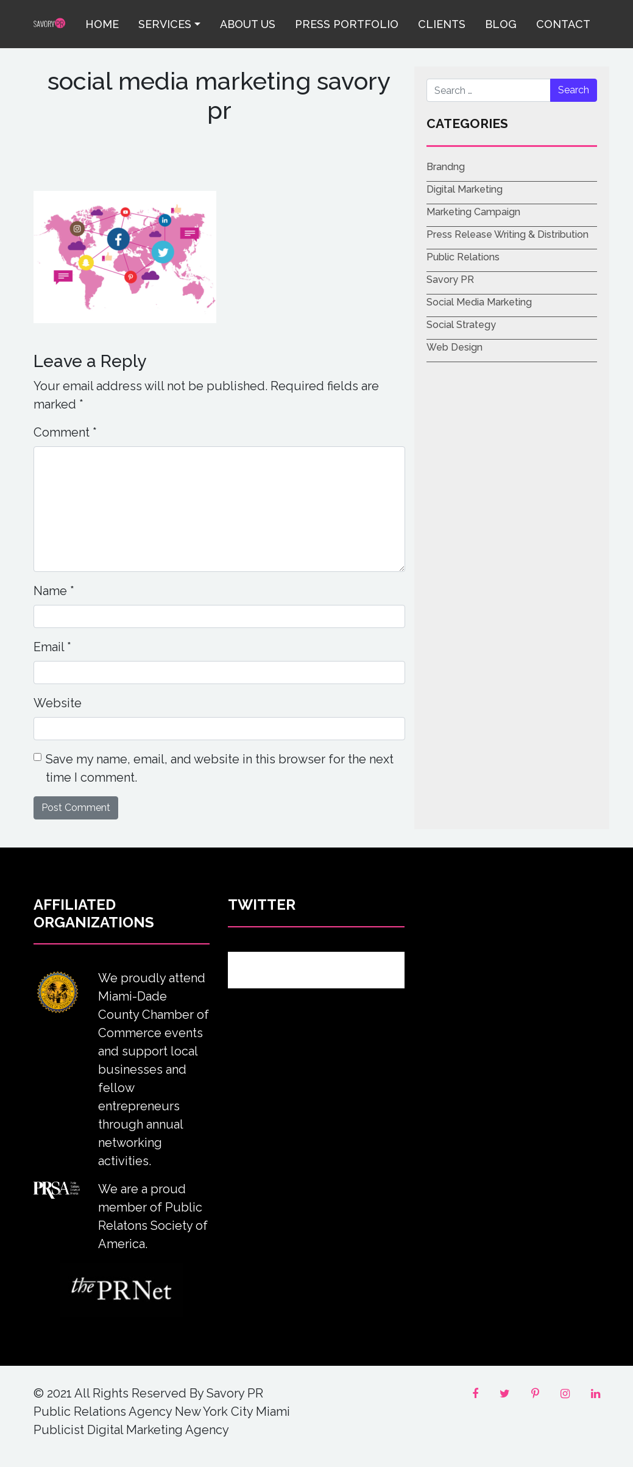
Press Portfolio (346, 24)
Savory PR (450, 279)
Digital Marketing (464, 189)
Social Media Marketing (479, 302)
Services (164, 24)
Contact (563, 24)
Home (102, 24)
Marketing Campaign (473, 212)
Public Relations (463, 257)
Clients (441, 24)
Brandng (445, 167)
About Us (247, 24)
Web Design (454, 347)
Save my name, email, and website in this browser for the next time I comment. (220, 768)
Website (58, 703)
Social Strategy (461, 324)
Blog (501, 24)
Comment (65, 432)
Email (52, 647)
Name (54, 591)
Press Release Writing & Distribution (507, 234)
